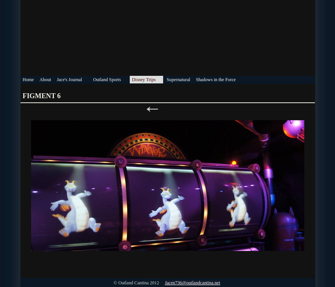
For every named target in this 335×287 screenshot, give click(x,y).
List (167, 109)
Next (183, 109)
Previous (152, 109)
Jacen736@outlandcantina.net (192, 282)
